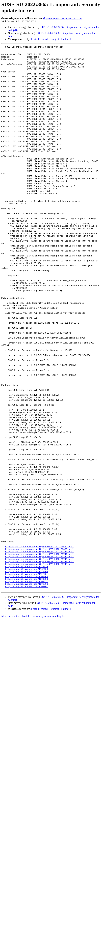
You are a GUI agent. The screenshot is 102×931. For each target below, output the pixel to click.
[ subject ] (55, 39)
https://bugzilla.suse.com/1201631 (26, 688)
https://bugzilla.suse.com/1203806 (26, 691)
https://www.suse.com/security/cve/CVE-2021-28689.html (39, 647)
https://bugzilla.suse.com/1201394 (26, 685)
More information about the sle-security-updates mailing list (33, 725)
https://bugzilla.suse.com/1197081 (26, 679)
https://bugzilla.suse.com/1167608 (26, 673)
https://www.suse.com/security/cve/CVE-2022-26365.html (39, 650)
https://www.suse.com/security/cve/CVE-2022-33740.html (39, 653)
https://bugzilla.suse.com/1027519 (26, 670)
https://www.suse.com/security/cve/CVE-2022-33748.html (39, 667)
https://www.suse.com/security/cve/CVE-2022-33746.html (39, 664)
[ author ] (66, 39)
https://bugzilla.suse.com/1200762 (26, 682)
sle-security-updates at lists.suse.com (62, 18)
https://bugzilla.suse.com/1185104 (26, 676)
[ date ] (35, 39)
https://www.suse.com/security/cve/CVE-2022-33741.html (39, 655)
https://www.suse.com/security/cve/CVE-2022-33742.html (39, 658)
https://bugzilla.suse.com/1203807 (26, 694)
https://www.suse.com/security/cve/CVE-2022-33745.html (39, 661)
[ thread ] (44, 39)
